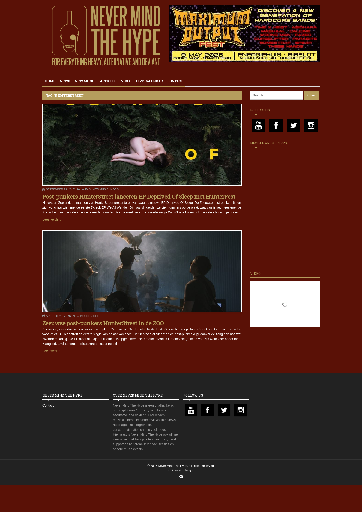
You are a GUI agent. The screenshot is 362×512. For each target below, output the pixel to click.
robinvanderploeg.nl (181, 470)
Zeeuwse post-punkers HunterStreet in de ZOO (103, 323)
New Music (85, 81)
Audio (86, 189)
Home (50, 81)
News (65, 81)
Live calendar (149, 81)
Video (126, 81)
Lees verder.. (51, 219)
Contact (175, 81)
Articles (108, 81)
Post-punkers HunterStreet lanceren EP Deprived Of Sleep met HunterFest (138, 196)
